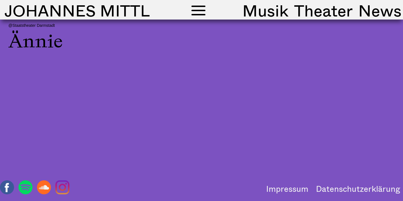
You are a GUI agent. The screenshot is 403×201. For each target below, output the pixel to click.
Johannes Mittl (77, 10)
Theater (323, 10)
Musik (265, 10)
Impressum (287, 189)
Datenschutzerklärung (358, 189)
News (380, 10)
